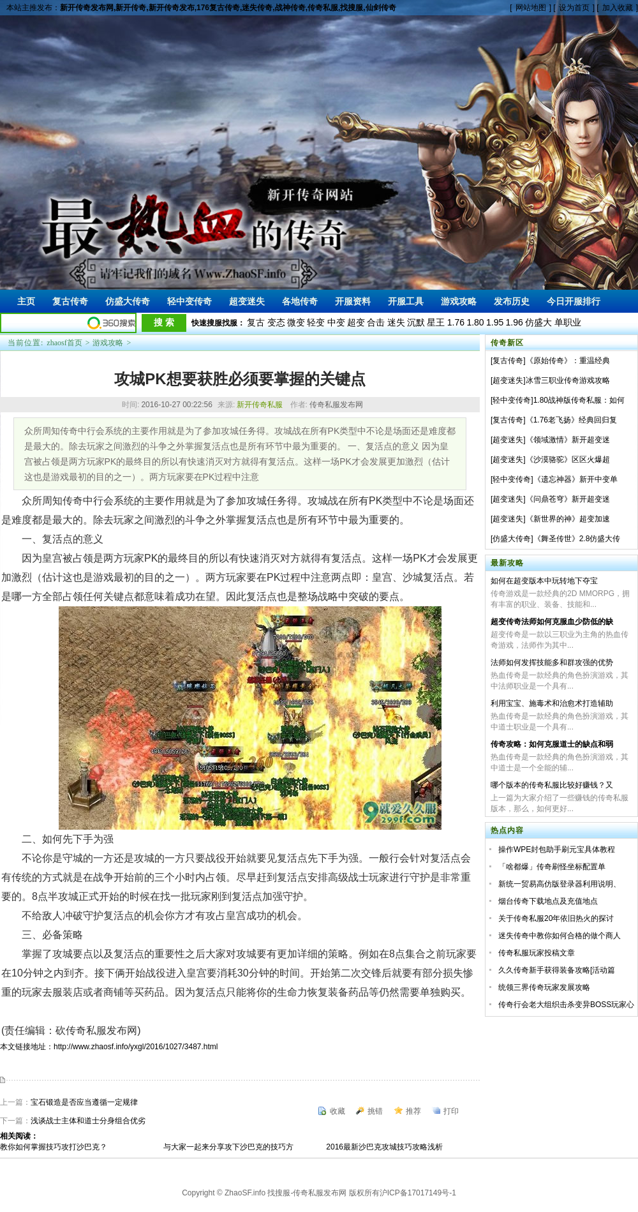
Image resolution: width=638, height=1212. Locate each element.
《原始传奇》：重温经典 (568, 360)
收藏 (337, 1111)
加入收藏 (617, 7)
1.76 (455, 322)
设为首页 (574, 7)
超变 (356, 322)
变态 (276, 322)
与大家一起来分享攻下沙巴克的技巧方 (228, 1146)
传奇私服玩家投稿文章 (536, 952)
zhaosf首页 (64, 342)
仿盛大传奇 (512, 538)
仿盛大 (538, 322)
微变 (296, 322)
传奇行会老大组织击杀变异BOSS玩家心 (566, 1004)
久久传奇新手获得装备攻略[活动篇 (556, 970)
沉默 (416, 322)
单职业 (567, 322)
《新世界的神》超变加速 (568, 518)
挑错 (375, 1111)
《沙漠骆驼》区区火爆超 (568, 459)
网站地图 (531, 7)
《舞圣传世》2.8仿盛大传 (577, 538)
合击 (376, 322)
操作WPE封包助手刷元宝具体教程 (556, 849)
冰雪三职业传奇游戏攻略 (568, 380)
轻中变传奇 (512, 400)
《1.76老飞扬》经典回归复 (571, 419)
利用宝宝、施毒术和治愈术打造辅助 (552, 703)
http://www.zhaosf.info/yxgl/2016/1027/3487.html (136, 1046)
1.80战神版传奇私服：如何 (579, 400)
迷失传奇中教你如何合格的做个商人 (559, 935)
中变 (336, 322)
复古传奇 (508, 360)
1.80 (475, 322)
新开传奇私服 (260, 404)
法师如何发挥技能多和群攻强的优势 (552, 662)
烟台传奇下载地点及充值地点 (548, 901)
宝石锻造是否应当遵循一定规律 (84, 1102)
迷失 (396, 322)
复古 (256, 322)
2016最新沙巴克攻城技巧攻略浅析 (384, 1146)
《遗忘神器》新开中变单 (575, 479)
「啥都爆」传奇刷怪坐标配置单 (551, 866)
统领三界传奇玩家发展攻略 (544, 987)
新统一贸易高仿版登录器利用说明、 (559, 883)
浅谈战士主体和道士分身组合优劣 (88, 1120)
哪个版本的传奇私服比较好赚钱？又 (552, 785)
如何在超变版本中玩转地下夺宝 (544, 580)
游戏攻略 (108, 342)
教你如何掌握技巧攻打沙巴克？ (53, 1146)
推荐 (413, 1111)
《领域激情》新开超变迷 (568, 439)
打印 (451, 1111)
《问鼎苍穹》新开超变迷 (568, 499)
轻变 (316, 322)
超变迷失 (508, 380)
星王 (436, 322)
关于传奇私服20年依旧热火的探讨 (556, 918)
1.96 (514, 322)
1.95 (494, 322)
